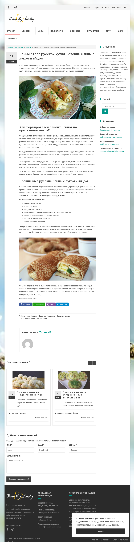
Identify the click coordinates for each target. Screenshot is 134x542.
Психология (56, 31)
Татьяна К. (43, 319)
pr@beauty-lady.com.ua (109, 144)
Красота (11, 31)
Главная (86, 7)
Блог (107, 7)
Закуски (28, 47)
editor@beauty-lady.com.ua (111, 137)
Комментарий (13, 456)
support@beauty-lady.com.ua (112, 151)
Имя (9, 445)
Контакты (116, 7)
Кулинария (93, 31)
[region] (100, 525)
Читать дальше (41, 418)
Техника (11, 38)
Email (41, 445)
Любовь (26, 31)
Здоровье (75, 31)
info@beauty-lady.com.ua (110, 130)
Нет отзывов (30, 319)
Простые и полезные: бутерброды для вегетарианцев (75, 395)
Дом (120, 31)
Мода (40, 31)
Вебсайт (73, 445)
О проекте (98, 7)
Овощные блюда (63, 316)
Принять (100, 531)
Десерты (23, 413)
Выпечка (42, 316)
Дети (108, 31)
